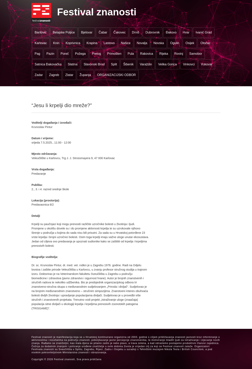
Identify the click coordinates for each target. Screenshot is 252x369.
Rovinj (178, 53)
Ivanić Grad (204, 32)
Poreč (64, 53)
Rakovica (146, 53)
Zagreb (54, 75)
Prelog (96, 53)
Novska (158, 43)
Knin (56, 43)
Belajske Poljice (64, 32)
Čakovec (119, 32)
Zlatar (69, 75)
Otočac (205, 43)
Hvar (186, 32)
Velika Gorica (167, 64)
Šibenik (128, 64)
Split (114, 64)
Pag (37, 53)
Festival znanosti (96, 12)
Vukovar (206, 64)
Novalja (142, 43)
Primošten (114, 53)
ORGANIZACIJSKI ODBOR (116, 75)
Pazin (50, 53)
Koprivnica (73, 43)
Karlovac (41, 43)
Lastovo (109, 43)
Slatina (72, 64)
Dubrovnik (152, 32)
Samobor (195, 53)
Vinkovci (189, 64)
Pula (131, 53)
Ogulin (174, 43)
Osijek (189, 43)
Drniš (135, 32)
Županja (85, 75)
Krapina (92, 43)
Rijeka (163, 53)
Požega (80, 53)
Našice (126, 43)
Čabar (103, 32)
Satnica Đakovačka (48, 64)
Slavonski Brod (94, 64)
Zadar (39, 75)
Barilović (40, 32)
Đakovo (171, 32)
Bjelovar (87, 32)
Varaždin (146, 64)
